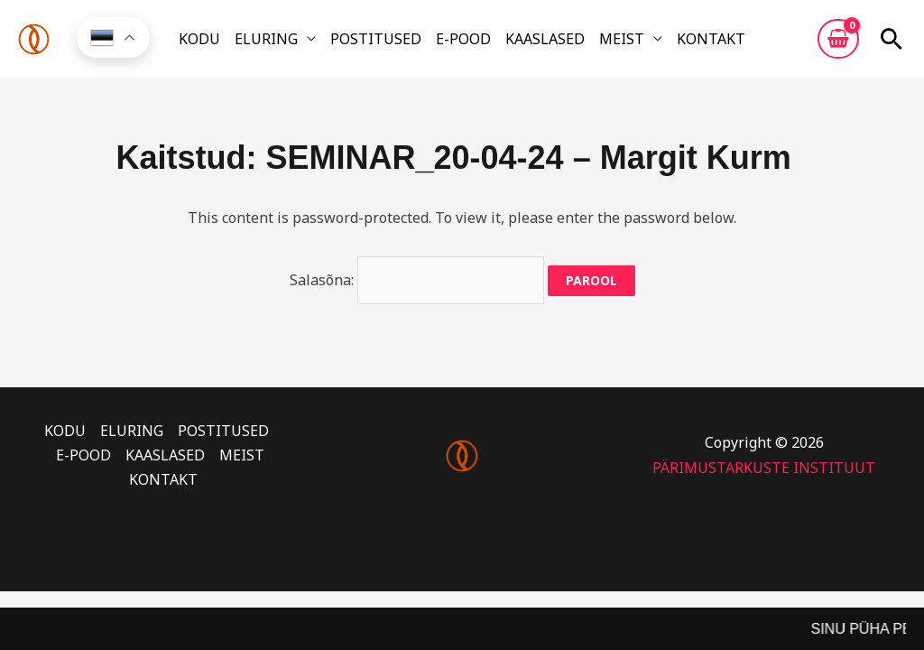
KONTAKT (711, 39)
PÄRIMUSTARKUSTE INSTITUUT (763, 468)
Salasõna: (417, 280)
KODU (199, 39)
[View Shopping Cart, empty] (838, 39)
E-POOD (463, 39)
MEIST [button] (621, 39)
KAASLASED (545, 39)
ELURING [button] (266, 39)
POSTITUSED (375, 39)
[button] (891, 38)
